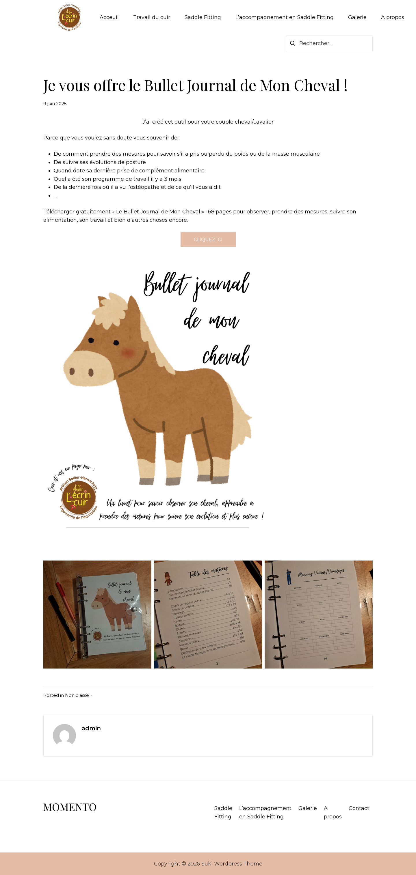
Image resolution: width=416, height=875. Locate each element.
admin (91, 728)
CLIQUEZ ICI (208, 239)
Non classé (77, 695)
